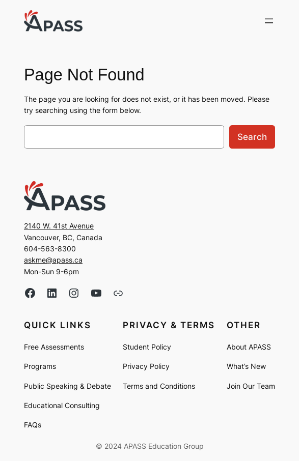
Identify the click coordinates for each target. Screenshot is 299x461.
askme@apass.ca (53, 259)
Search (252, 137)
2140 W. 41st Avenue (59, 225)
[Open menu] (269, 21)
